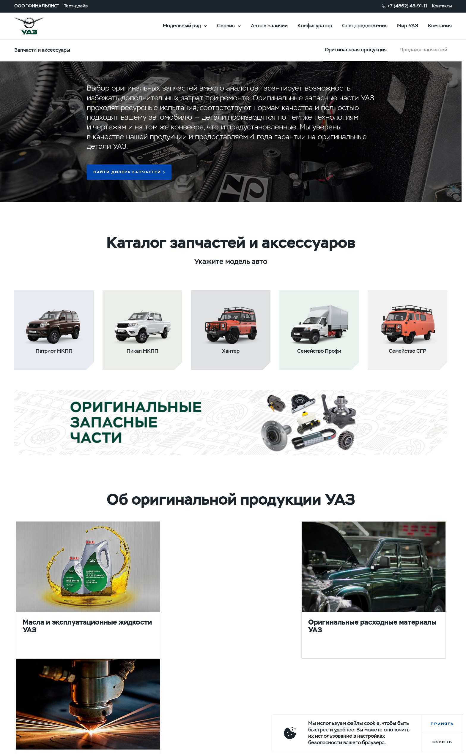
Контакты (442, 6)
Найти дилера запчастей (127, 172)
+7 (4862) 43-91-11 (407, 6)
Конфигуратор (314, 25)
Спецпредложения (365, 25)
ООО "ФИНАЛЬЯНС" (36, 6)
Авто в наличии (269, 25)
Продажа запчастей (423, 49)
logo (36, 26)
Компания (440, 25)
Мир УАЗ (407, 25)
